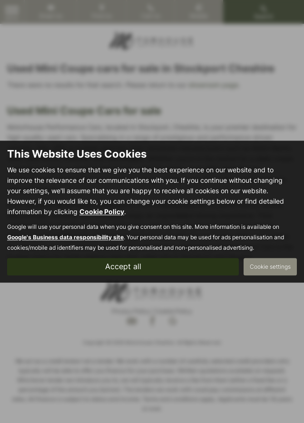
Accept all (123, 266)
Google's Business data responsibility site (65, 237)
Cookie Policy (101, 211)
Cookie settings (270, 266)
